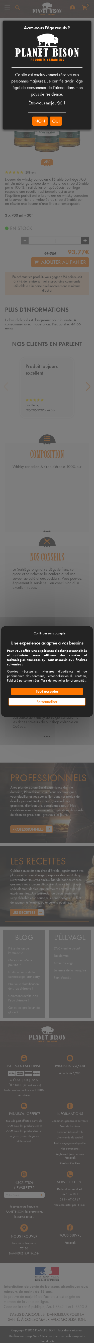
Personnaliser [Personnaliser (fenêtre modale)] (47, 701)
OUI (56, 121)
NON (40, 121)
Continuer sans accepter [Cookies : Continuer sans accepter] (50, 633)
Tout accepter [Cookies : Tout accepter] (47, 691)
